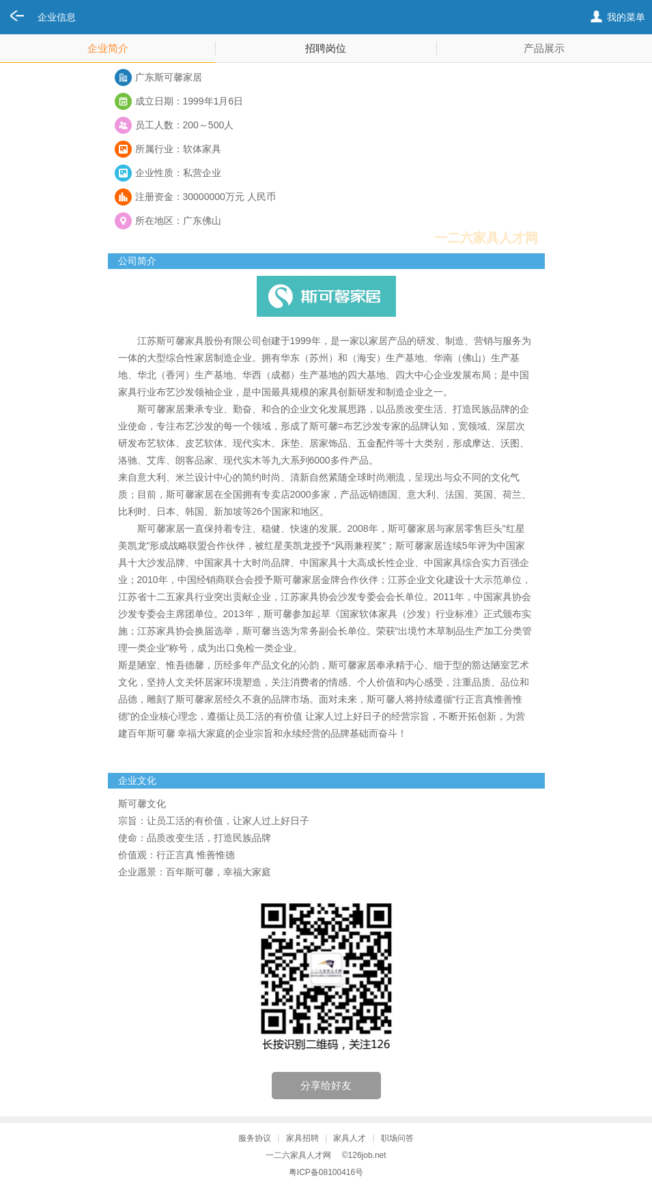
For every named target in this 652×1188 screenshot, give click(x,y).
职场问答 (397, 1138)
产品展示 (544, 48)
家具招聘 (302, 1138)
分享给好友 (326, 1085)
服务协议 (254, 1138)
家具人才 (349, 1138)
